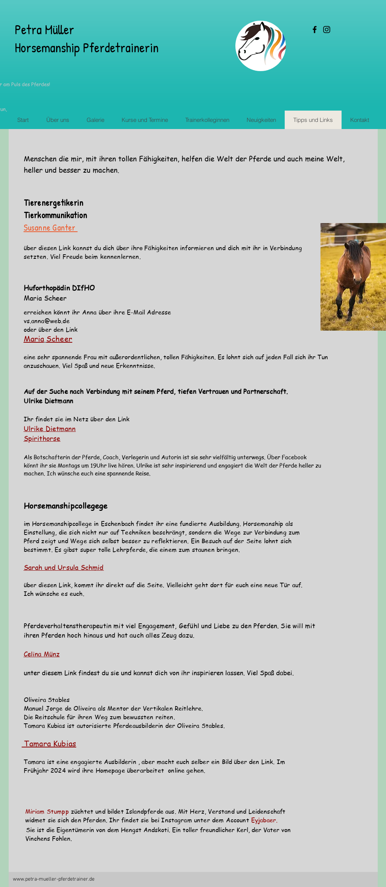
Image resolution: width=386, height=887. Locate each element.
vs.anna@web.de (47, 321)
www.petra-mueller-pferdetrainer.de (54, 879)
